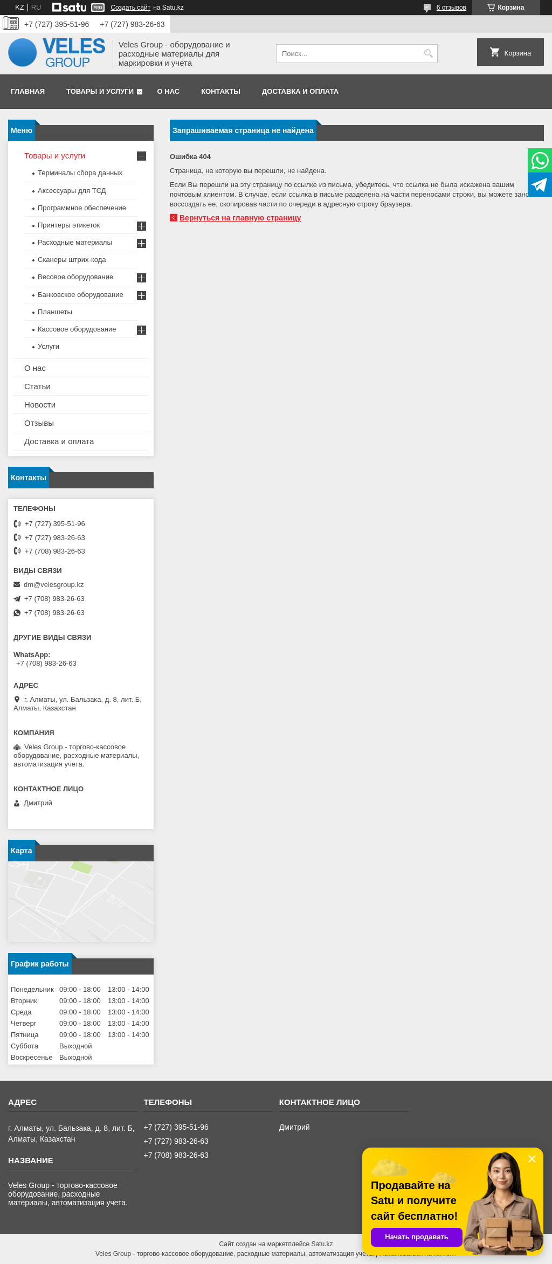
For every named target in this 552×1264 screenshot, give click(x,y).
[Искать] (428, 53)
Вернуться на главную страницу (240, 217)
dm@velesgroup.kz (54, 585)
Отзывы (39, 422)
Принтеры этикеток (69, 225)
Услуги (48, 346)
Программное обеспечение (82, 208)
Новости (40, 404)
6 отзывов (451, 7)
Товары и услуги (100, 91)
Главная (28, 91)
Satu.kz (322, 1244)
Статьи (37, 386)
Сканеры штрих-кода (72, 259)
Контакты (220, 91)
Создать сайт (130, 7)
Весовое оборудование (75, 277)
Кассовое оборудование (77, 329)
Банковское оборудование (80, 295)
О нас (168, 91)
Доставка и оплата (300, 91)
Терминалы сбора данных (80, 173)
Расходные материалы (75, 242)
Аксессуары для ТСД (72, 191)
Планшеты (55, 312)
